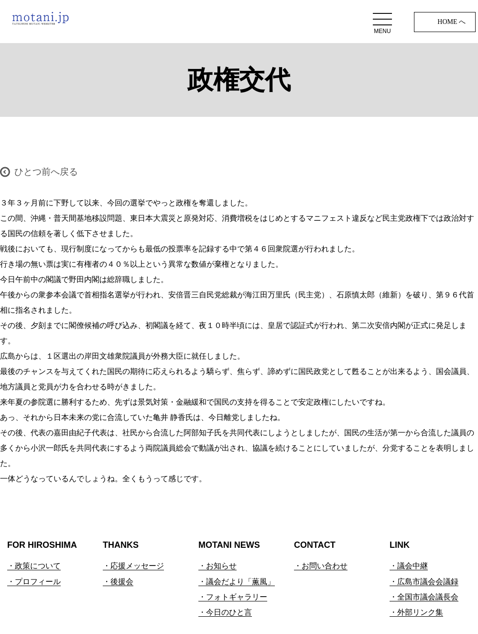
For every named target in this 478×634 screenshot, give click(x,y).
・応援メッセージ (133, 566)
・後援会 (118, 581)
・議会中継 (409, 566)
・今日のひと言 (225, 612)
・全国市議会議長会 (424, 597)
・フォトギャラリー (232, 597)
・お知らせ (217, 566)
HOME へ (451, 21)
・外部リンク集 (416, 612)
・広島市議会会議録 (424, 581)
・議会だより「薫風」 (236, 581)
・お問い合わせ (321, 566)
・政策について (34, 566)
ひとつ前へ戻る (46, 172)
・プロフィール (34, 581)
